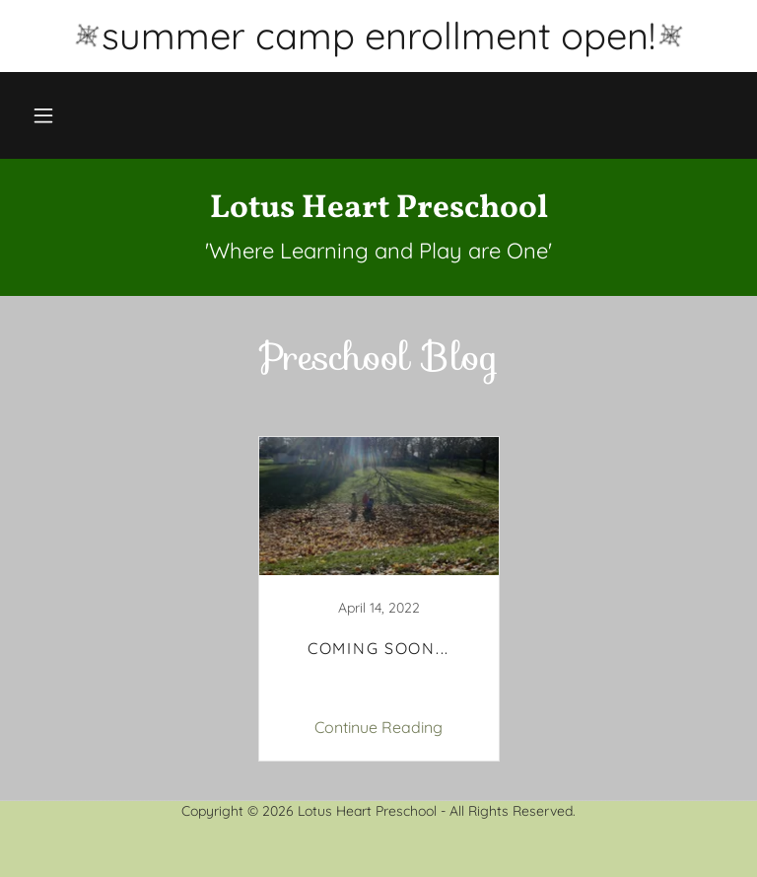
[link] (378, 211)
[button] (43, 115)
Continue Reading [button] (378, 727)
